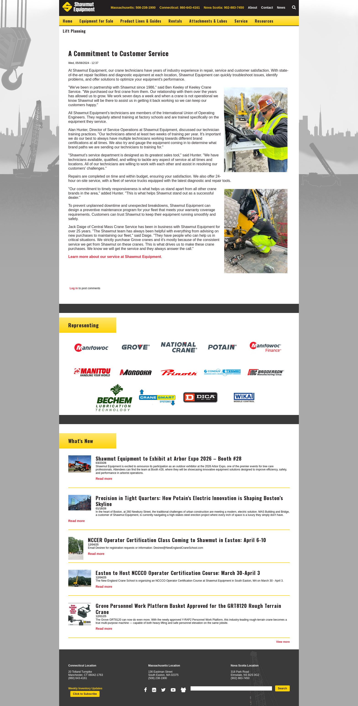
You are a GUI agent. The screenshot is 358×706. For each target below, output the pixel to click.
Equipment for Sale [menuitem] (96, 21)
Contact (267, 7)
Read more (104, 478)
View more (283, 641)
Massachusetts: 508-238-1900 (133, 7)
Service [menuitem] (241, 21)
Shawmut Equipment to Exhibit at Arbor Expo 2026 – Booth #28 (169, 458)
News (281, 7)
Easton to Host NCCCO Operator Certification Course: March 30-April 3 (178, 572)
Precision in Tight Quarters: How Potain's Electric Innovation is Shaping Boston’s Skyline (189, 500)
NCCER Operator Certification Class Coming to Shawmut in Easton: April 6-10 (177, 539)
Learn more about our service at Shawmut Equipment (114, 257)
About (252, 7)
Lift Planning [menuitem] (74, 31)
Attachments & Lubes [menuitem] (208, 21)
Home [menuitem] (67, 21)
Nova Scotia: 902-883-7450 (224, 7)
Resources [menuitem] (264, 21)
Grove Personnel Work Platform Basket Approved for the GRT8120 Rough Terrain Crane (188, 608)
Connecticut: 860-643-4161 (180, 7)
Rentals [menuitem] (175, 21)
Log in (74, 288)
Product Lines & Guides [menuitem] (140, 21)
